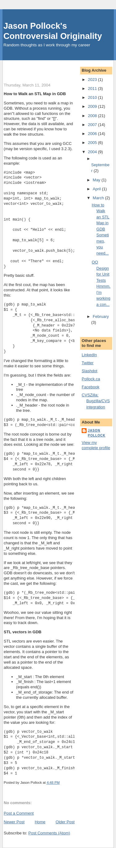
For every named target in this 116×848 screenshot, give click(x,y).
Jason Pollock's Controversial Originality (52, 31)
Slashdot (89, 371)
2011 (93, 88)
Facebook (90, 387)
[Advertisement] (60, 68)
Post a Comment (19, 813)
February (101, 316)
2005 (93, 142)
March (99, 198)
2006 (93, 133)
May (97, 180)
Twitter (87, 363)
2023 (93, 79)
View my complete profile (96, 445)
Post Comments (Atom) (49, 833)
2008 (93, 115)
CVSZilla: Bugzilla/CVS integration (96, 401)
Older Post (65, 822)
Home (40, 822)
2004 (93, 152)
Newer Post (14, 822)
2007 (93, 124)
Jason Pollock (96, 433)
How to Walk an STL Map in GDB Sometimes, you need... (101, 229)
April (97, 189)
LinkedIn (89, 354)
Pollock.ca (91, 379)
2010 (93, 97)
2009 (93, 106)
